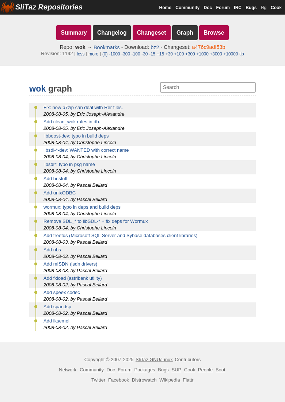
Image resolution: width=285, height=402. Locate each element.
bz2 (155, 47)
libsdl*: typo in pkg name (69, 164)
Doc (208, 7)
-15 (152, 54)
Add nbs (52, 249)
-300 (125, 54)
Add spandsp (57, 306)
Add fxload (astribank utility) (72, 278)
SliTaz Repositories (49, 7)
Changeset (151, 33)
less (80, 54)
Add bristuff (55, 178)
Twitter (98, 380)
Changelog (112, 33)
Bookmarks (107, 47)
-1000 (114, 54)
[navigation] (142, 40)
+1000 (202, 54)
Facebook (118, 380)
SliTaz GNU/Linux (154, 359)
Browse (214, 33)
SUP (177, 369)
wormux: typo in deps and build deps (82, 207)
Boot (220, 369)
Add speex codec (61, 292)
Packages (144, 369)
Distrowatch (144, 380)
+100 (179, 54)
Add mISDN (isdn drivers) (70, 264)
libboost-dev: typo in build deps (76, 136)
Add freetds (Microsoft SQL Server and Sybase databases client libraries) (120, 235)
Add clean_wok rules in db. (71, 121)
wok (37, 88)
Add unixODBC (59, 193)
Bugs (251, 7)
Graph (184, 33)
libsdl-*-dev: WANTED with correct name (86, 150)
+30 (169, 54)
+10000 (230, 54)
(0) (105, 54)
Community (187, 7)
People (205, 369)
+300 (190, 54)
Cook (276, 7)
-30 (144, 54)
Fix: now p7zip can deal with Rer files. (83, 107)
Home (165, 7)
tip (241, 54)
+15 (160, 54)
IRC (238, 7)
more (93, 54)
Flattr (188, 380)
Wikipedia (169, 380)
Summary (74, 33)
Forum (223, 7)
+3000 (216, 54)
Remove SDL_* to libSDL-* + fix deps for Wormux (95, 221)
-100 (136, 54)
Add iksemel (56, 321)
